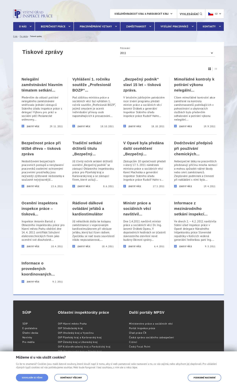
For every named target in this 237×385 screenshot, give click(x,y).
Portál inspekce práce (142, 328)
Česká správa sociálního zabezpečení (151, 337)
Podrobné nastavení (204, 377)
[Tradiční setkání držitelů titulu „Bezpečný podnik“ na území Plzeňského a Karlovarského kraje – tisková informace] (93, 164)
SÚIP (25, 323)
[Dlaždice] (209, 69)
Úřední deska (30, 332)
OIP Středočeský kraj (70, 328)
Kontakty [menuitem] (209, 26)
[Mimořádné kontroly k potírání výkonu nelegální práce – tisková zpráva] (194, 102)
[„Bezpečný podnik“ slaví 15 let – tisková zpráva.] (144, 102)
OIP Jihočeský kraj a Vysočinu (76, 332)
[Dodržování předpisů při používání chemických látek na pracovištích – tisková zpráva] (194, 164)
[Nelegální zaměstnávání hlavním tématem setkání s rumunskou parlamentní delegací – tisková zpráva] (42, 102)
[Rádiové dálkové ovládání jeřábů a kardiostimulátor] (93, 224)
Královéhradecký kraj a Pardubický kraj (142, 13)
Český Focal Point (139, 346)
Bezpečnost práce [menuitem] (53, 26)
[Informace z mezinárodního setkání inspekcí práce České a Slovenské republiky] (194, 224)
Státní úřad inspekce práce (33, 13)
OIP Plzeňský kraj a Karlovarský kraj (80, 337)
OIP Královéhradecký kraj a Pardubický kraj (84, 346)
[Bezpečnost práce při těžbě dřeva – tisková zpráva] (42, 164)
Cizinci (133, 342)
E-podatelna (29, 328)
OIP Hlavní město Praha (72, 323)
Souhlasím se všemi (32, 377)
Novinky (27, 337)
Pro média (28, 342)
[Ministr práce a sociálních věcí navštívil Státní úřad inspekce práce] (144, 224)
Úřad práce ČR (137, 332)
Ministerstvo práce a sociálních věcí (151, 323)
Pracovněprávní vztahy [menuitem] (96, 26)
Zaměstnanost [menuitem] (136, 26)
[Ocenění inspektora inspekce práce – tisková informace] (42, 224)
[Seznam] (216, 69)
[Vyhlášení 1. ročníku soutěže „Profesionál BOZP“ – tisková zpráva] (93, 102)
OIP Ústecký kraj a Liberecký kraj (78, 342)
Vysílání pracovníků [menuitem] (174, 26)
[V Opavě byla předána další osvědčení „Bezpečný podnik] (144, 164)
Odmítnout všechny (71, 377)
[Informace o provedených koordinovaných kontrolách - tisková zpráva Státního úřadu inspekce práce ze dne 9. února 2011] (42, 272)
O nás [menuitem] (23, 26)
